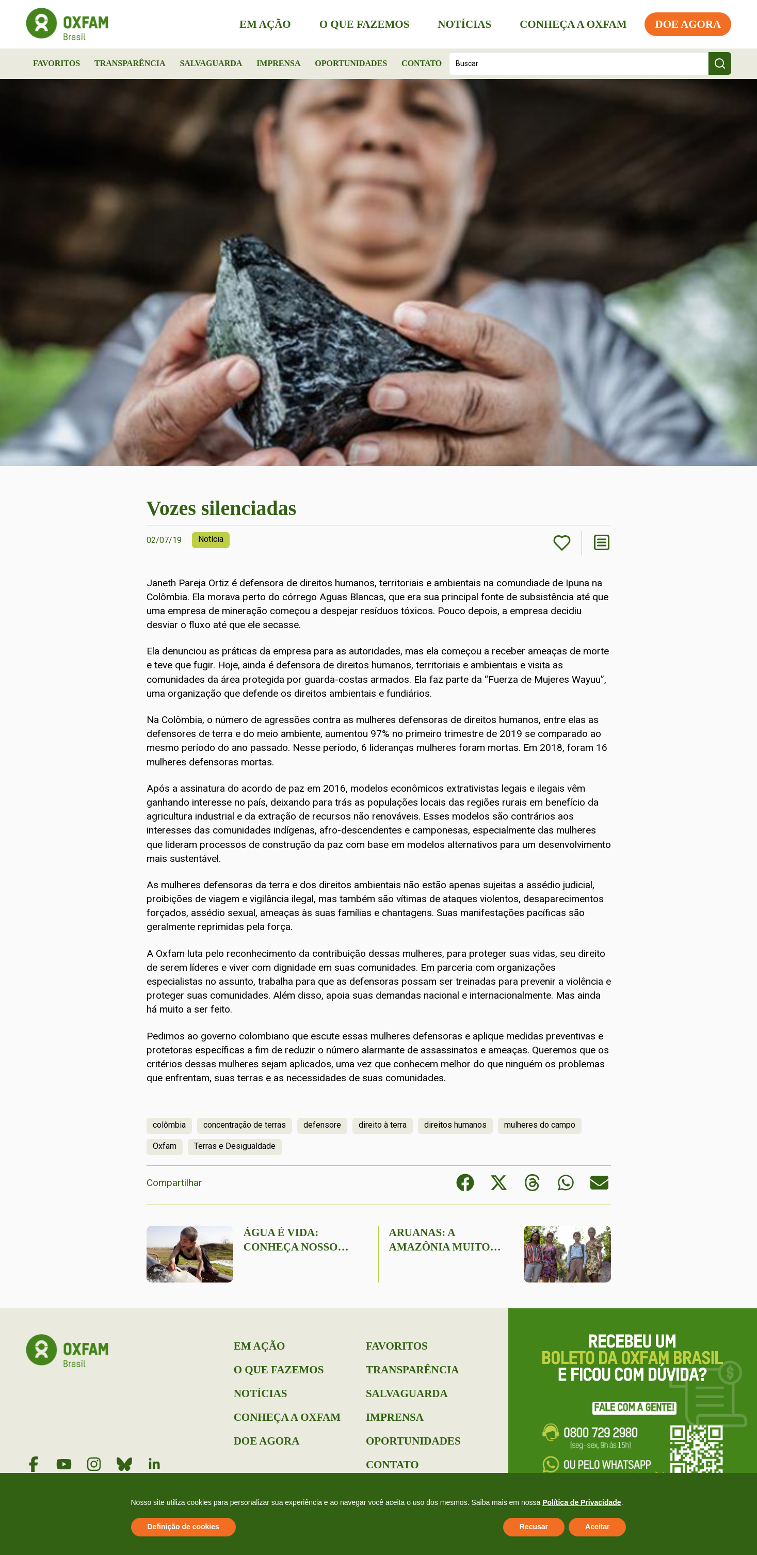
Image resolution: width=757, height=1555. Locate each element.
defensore (322, 1125)
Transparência (130, 63)
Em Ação (265, 24)
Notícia (210, 539)
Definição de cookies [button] (183, 1526)
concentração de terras (244, 1125)
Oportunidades (351, 63)
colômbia (169, 1125)
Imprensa (278, 63)
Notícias (464, 24)
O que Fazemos (364, 24)
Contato (421, 63)
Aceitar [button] (597, 1526)
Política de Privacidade (581, 1502)
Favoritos (56, 63)
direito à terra (383, 1125)
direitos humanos (455, 1125)
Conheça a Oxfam (573, 24)
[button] (465, 1182)
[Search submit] (719, 63)
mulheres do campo (539, 1125)
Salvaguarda (211, 63)
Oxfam (164, 1146)
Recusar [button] (534, 1526)
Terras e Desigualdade (235, 1146)
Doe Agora (688, 24)
